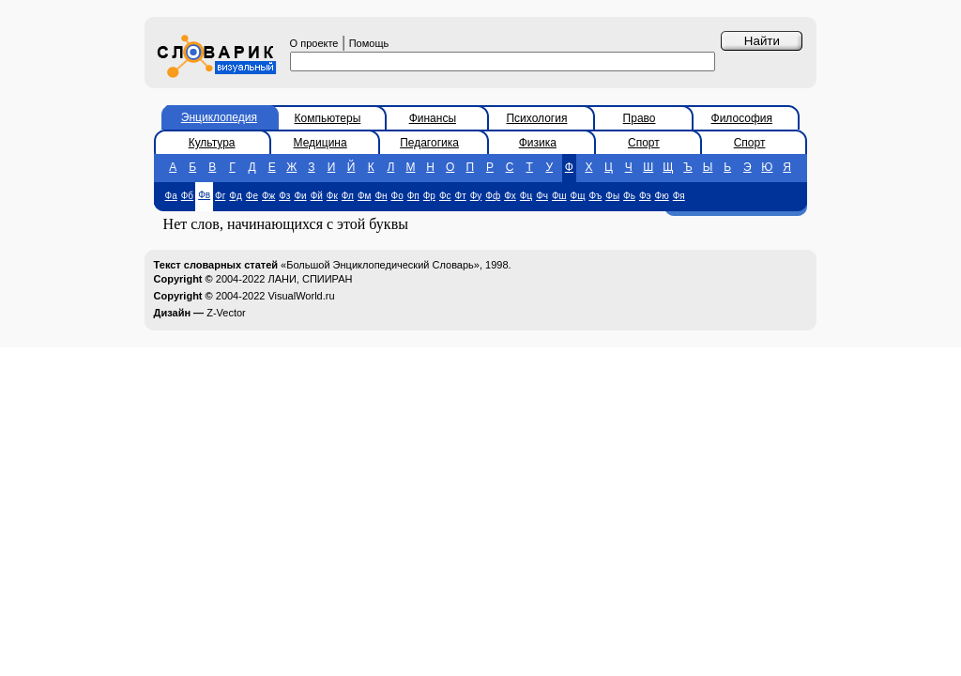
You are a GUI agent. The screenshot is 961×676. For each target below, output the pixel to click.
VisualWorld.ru (300, 295)
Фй (317, 196)
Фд (235, 196)
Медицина (320, 142)
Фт (460, 196)
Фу (476, 196)
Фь (629, 196)
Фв (204, 195)
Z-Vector (226, 312)
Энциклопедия (219, 117)
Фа (171, 196)
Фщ (578, 196)
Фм (364, 196)
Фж (268, 196)
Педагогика (429, 142)
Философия (742, 118)
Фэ (645, 196)
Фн (380, 196)
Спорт (644, 142)
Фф (492, 196)
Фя (679, 196)
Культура (212, 142)
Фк (332, 196)
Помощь (369, 43)
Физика (538, 142)
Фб (187, 196)
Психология (536, 118)
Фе (252, 196)
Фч (542, 196)
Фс (445, 196)
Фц (526, 196)
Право (639, 118)
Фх (510, 196)
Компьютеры (328, 118)
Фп (413, 196)
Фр (429, 196)
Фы (612, 196)
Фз (284, 196)
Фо (397, 196)
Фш (559, 196)
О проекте (314, 43)
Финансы (432, 118)
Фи (300, 196)
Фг (220, 196)
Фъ (595, 196)
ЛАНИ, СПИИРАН (309, 278)
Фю (662, 196)
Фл (348, 196)
